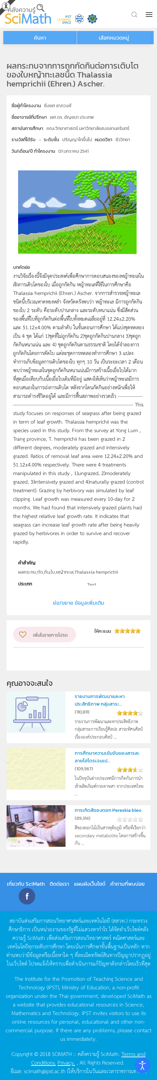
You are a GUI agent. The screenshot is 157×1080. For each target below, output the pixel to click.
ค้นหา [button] (40, 38)
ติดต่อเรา (59, 884)
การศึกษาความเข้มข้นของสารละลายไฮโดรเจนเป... (107, 756)
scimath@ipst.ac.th (44, 1070)
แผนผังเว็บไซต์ (89, 884)
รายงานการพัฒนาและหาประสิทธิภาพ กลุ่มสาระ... (100, 699)
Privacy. (66, 1062)
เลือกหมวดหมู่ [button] (114, 38)
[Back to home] (28, 14)
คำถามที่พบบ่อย (127, 884)
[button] (150, 14)
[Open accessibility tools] (142, 1065)
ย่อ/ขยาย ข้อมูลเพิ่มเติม (78, 603)
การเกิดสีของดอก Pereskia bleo (108, 810)
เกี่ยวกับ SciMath (26, 884)
